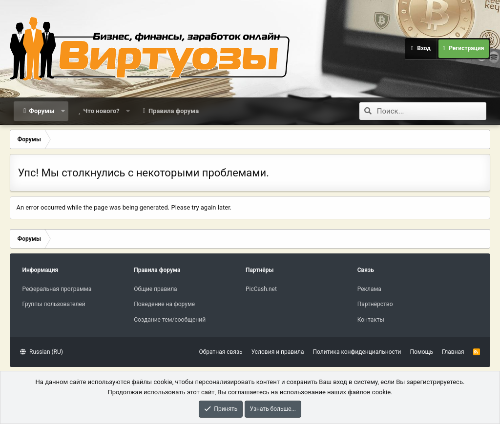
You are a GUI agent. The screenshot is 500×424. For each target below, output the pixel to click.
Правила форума (173, 111)
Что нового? (101, 111)
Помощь (421, 351)
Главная (453, 351)
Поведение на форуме (164, 304)
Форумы (41, 111)
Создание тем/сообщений (170, 319)
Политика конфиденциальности (357, 351)
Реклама (369, 289)
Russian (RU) (41, 351)
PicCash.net (261, 289)
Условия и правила (277, 351)
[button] (63, 111)
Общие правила (155, 289)
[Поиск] (431, 111)
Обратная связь (221, 351)
